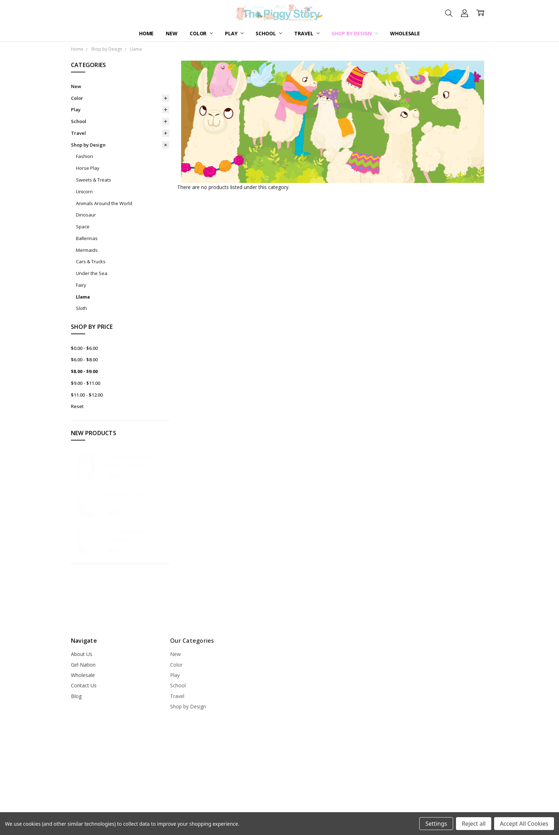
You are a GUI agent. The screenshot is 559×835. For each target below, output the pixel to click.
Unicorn (84, 191)
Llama (83, 297)
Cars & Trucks (91, 261)
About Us (81, 654)
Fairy (81, 285)
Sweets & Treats (93, 180)
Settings (436, 824)
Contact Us (84, 685)
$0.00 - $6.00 (84, 348)
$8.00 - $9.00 (84, 371)
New (172, 33)
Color (201, 33)
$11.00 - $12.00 (87, 395)
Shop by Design (355, 33)
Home (146, 33)
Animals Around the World (104, 203)
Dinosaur (86, 215)
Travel (306, 33)
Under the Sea (91, 273)
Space (82, 226)
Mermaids (87, 250)
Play (234, 33)
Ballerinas (87, 238)
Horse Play (87, 168)
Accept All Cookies (524, 824)
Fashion (84, 156)
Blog (76, 696)
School (269, 33)
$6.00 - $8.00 (84, 359)
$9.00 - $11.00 (85, 383)
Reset (77, 406)
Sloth (81, 308)
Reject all (474, 824)
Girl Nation (83, 664)
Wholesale (405, 33)
